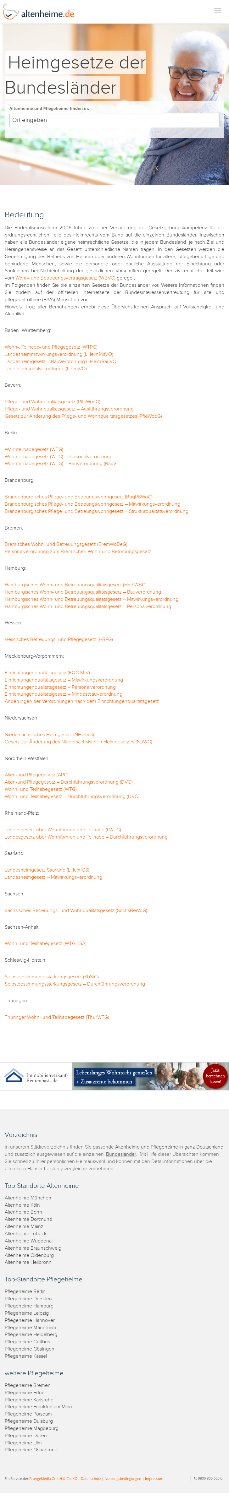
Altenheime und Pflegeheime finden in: (49, 108)
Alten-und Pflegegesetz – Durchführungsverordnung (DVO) (69, 782)
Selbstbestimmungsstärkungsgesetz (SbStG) (52, 977)
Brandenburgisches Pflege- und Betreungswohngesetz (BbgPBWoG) (79, 497)
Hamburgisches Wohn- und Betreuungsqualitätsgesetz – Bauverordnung (83, 592)
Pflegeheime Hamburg (29, 1306)
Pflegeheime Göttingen (29, 1349)
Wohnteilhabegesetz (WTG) (34, 450)
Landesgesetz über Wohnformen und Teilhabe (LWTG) (63, 830)
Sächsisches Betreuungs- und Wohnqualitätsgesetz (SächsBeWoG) (76, 911)
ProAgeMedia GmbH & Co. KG (53, 1478)
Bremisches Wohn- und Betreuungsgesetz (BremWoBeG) (66, 544)
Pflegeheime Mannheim (30, 1328)
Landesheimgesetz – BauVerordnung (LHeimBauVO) (61, 362)
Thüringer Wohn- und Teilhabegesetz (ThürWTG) (57, 1017)
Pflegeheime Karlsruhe (29, 1400)
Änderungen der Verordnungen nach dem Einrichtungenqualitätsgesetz (82, 701)
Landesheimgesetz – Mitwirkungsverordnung (53, 877)
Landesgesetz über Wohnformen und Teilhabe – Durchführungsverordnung (86, 837)
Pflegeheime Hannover (30, 1320)
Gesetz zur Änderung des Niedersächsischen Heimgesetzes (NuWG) (78, 742)
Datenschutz (91, 1478)
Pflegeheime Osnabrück (31, 1450)
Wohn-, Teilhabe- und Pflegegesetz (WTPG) (51, 347)
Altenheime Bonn (23, 1212)
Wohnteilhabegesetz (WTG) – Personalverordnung (59, 457)
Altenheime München (28, 1198)
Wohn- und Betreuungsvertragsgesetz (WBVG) (65, 278)
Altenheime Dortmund (28, 1219)
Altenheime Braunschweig (33, 1248)
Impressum (154, 1478)
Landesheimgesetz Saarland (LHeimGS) (47, 870)
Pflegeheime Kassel (26, 1356)
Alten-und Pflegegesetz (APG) (37, 775)
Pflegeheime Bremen (28, 1386)
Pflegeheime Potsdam (28, 1414)
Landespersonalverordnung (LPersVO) (46, 369)
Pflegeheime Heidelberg (31, 1335)
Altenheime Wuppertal (29, 1241)
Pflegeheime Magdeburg (32, 1429)
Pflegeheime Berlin (25, 1292)
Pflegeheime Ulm (23, 1443)
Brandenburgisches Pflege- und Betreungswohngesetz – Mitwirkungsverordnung (92, 504)
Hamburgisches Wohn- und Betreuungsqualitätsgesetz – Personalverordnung (88, 607)
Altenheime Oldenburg (29, 1255)
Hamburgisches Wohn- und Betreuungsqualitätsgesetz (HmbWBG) (76, 585)
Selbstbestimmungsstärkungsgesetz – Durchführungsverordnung (75, 984)
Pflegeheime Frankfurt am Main (38, 1407)
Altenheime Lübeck (26, 1234)
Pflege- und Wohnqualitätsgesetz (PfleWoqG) (52, 402)
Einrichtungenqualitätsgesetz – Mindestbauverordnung (63, 694)
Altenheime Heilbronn (28, 1262)
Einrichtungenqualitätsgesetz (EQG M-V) (47, 673)
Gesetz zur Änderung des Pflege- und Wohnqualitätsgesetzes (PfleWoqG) (83, 416)
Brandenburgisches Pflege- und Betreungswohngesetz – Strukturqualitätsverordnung (96, 511)
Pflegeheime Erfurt (25, 1393)
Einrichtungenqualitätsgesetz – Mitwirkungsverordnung (64, 680)
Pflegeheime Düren (26, 1436)
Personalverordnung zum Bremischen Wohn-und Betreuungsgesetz (78, 552)
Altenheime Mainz (24, 1227)
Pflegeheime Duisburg (29, 1421)
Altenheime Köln (22, 1205)
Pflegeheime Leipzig (27, 1313)
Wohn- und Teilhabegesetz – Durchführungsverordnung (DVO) (72, 797)
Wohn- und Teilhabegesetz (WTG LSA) (46, 944)
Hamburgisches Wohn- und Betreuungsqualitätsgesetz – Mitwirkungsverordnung (91, 599)
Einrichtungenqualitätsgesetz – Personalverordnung (60, 687)
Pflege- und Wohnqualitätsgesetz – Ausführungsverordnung (69, 409)
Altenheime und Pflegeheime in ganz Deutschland (169, 1147)
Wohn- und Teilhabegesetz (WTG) (41, 789)
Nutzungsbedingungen (123, 1478)
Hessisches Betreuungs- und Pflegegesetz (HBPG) (59, 640)
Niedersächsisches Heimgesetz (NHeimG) (49, 735)
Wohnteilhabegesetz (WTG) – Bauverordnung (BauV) (61, 464)
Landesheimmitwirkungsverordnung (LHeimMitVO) (59, 354)
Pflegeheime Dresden (28, 1299)
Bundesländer (121, 1154)
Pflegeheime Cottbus (27, 1342)
